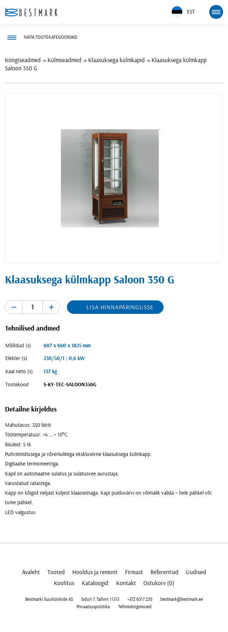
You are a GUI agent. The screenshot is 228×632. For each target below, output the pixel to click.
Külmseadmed (64, 60)
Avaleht (31, 572)
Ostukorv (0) (158, 583)
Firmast (134, 572)
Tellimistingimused (135, 606)
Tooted (56, 572)
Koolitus (64, 583)
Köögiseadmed (23, 60)
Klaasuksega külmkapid (116, 60)
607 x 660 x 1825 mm (67, 345)
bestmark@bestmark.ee (181, 599)
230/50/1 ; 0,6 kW (64, 358)
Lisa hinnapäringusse (119, 307)
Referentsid (164, 572)
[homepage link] (31, 12)
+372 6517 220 (139, 599)
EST (183, 11)
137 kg (50, 371)
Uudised (196, 572)
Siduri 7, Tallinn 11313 (100, 599)
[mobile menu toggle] (216, 11)
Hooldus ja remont (95, 572)
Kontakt (126, 583)
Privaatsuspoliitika (93, 606)
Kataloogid (95, 583)
